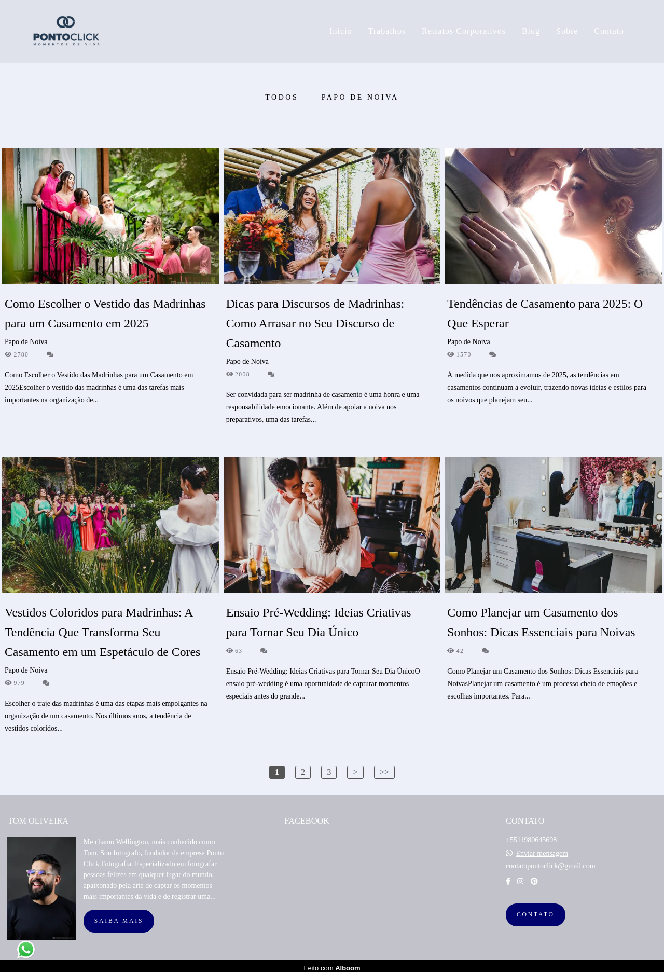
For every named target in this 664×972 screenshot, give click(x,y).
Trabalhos (387, 30)
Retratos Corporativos (464, 30)
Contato (609, 30)
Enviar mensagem (542, 849)
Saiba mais (118, 916)
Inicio (340, 30)
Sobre (567, 30)
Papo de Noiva (360, 97)
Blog (531, 30)
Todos (281, 97)
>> (384, 772)
